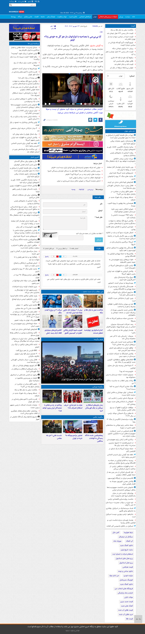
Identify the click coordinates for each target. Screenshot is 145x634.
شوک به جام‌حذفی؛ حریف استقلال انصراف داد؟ (73, 407)
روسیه (73, 189)
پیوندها (13, 16)
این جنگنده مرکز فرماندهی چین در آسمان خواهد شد (25, 150)
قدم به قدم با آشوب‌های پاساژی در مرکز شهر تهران (25, 73)
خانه (133, 16)
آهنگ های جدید (127, 606)
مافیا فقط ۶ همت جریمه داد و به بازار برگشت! (24, 58)
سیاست (127, 16)
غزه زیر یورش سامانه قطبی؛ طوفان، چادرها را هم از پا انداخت (121, 305)
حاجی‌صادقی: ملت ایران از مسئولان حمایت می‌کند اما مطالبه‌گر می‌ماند (25, 340)
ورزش (121, 16)
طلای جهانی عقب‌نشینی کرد (123, 61)
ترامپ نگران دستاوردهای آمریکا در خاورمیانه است (122, 266)
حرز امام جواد (114, 575)
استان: (131, 76)
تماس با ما (22, 2)
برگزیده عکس (98, 417)
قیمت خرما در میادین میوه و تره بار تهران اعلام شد (121, 38)
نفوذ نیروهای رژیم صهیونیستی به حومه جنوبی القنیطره (122, 260)
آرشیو (30, 2)
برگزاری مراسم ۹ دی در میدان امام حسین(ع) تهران (81, 379)
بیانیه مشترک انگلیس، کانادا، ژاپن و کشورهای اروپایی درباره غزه (121, 148)
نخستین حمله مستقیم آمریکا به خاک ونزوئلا (120, 319)
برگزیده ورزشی (97, 386)
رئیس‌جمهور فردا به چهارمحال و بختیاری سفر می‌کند (27, 291)
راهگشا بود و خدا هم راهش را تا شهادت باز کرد (26, 258)
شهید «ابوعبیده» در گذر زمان (26, 227)
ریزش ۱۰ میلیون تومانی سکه (122, 48)
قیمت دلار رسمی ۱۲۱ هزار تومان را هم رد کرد (120, 53)
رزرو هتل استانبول (126, 562)
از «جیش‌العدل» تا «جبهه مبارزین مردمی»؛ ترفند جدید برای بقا (122, 444)
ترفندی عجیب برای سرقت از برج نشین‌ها (26, 64)
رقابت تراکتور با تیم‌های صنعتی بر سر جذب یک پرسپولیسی (24, 100)
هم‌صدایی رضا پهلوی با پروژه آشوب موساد (121, 204)
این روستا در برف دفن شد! (27, 78)
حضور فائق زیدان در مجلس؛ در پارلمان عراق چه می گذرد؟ (123, 192)
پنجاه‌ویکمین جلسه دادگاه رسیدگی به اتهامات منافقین (94, 438)
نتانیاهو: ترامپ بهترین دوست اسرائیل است (120, 515)
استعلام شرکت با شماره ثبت (122, 554)
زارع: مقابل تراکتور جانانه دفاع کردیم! (23, 296)
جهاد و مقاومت (62, 16)
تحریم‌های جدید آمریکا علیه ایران (121, 173)
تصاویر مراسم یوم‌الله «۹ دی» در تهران (73, 437)
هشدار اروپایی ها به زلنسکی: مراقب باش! (121, 331)
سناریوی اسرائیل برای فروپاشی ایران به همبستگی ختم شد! (121, 293)
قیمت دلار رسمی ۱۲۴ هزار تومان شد (120, 33)
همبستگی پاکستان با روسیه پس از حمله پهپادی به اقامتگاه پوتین (121, 287)
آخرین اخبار (35, 157)
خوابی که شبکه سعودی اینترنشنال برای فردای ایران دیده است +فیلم (75, 167)
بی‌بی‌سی (90, 189)
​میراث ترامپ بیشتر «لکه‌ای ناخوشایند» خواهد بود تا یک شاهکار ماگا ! (120, 161)
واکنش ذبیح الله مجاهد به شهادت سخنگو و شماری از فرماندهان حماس (122, 222)
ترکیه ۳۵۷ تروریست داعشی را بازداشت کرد (123, 216)
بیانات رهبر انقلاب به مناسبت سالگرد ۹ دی (120, 382)
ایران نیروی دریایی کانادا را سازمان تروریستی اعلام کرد (26, 111)
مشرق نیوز (116, 7)
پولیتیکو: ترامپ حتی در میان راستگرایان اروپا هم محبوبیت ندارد (123, 494)
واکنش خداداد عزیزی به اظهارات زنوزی (23, 185)
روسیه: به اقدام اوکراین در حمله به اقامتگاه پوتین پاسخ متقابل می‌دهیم (121, 461)
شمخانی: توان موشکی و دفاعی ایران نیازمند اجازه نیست (121, 393)
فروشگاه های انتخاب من (124, 588)
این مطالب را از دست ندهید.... (92, 291)
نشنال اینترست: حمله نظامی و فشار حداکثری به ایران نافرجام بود (25, 48)
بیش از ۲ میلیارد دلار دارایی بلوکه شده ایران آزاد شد (72, 311)
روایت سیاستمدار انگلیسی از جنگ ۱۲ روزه (121, 420)
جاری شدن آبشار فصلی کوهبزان (25, 164)
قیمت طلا (129, 618)
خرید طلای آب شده (126, 614)
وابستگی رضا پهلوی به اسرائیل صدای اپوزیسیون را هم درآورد (120, 249)
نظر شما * (98, 217)
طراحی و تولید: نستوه (72, 630)
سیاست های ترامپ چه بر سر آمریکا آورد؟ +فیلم (83, 174)
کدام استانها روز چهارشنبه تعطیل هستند (93, 332)
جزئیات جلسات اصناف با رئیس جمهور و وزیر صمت (24, 406)
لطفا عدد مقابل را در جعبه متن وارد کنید (89, 233)
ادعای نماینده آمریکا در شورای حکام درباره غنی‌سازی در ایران (78, 181)
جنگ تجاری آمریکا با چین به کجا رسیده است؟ (122, 387)
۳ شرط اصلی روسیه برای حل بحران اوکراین (121, 366)
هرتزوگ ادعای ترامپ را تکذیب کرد (120, 398)
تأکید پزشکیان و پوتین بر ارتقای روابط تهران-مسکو (24, 334)
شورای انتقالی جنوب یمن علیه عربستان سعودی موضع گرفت (123, 210)
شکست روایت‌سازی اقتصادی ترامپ (120, 499)
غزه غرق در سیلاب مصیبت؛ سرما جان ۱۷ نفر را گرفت (120, 503)
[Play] (46, 104)
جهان (95, 16)
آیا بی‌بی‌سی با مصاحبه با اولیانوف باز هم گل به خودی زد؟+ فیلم (72, 38)
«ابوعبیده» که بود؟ (126, 371)
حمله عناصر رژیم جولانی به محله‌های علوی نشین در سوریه (120, 426)
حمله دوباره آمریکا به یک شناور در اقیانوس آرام (122, 450)
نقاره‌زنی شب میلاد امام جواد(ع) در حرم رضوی (25, 282)
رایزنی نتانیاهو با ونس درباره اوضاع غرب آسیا (25, 300)
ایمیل (100, 210)
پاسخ (47, 256)
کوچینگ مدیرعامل (126, 580)
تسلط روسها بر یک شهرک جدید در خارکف (122, 198)
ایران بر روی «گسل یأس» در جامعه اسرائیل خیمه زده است (121, 237)
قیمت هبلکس (128, 567)
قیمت (133, 25)
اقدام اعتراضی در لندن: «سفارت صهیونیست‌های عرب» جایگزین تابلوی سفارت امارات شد (121, 434)
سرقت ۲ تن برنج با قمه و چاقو (53, 311)
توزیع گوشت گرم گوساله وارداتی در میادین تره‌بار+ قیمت (121, 43)
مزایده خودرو (128, 575)
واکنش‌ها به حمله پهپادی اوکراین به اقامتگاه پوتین (121, 255)
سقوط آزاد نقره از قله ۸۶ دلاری (122, 57)
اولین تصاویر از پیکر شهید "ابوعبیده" (24, 53)
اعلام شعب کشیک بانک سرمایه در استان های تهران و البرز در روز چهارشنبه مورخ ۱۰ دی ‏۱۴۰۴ (24, 314)
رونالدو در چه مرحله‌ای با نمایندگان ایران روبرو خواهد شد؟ (52, 408)
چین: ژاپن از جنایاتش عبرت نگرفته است (121, 299)
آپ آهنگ (129, 541)
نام (101, 203)
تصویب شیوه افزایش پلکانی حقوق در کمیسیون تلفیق (72, 332)
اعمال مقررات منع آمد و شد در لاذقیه (119, 232)
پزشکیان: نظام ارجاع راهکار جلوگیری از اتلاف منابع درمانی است (25, 412)
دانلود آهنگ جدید (126, 545)
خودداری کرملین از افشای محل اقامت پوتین (120, 228)
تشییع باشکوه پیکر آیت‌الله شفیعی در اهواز (24, 418)
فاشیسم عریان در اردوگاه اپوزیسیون (120, 478)
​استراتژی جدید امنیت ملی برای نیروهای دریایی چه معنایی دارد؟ (123, 343)
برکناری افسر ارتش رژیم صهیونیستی (120, 439)
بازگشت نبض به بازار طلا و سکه (122, 30)
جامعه (43, 16)
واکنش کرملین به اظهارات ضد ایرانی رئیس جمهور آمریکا (121, 272)
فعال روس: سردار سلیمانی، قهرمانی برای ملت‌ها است (121, 186)
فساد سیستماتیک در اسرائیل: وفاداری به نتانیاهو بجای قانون (120, 509)
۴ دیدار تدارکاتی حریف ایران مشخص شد (25, 129)
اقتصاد (36, 16)
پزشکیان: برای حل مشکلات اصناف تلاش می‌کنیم (25, 196)
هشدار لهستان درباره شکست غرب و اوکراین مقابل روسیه (121, 521)
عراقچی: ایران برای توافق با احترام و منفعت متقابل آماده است (25, 246)
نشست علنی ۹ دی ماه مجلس (54, 437)
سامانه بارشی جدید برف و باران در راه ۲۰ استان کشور (25, 117)
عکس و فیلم (28, 16)
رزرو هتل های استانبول (124, 558)
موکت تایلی (128, 597)
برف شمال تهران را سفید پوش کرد (25, 134)
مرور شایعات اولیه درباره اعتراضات (24, 286)
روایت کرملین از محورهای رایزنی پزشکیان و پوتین (122, 154)
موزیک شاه (117, 541)
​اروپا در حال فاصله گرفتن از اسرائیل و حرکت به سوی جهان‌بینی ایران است (120, 136)
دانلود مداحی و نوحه (125, 571)
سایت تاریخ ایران (127, 549)
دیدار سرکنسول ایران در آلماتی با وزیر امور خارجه (24, 252)
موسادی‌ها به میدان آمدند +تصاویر (120, 283)
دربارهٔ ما (13, 2)
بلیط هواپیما (128, 532)
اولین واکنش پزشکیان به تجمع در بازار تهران (24, 123)
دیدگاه (20, 16)
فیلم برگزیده (98, 339)
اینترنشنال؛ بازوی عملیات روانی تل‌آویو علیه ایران (122, 142)
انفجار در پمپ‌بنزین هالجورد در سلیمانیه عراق (27, 379)
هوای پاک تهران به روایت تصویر (25, 320)
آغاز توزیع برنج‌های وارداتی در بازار (25, 365)
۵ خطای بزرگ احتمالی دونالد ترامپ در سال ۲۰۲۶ (121, 414)
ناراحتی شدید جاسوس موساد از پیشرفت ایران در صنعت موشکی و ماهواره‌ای (123, 312)
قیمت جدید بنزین (126, 601)
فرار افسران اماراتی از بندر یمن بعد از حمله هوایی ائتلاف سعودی (121, 473)
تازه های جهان (129, 131)
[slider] (57, 104)
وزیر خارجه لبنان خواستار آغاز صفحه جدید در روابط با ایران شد (121, 168)
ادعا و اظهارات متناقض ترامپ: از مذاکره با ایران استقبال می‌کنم (122, 467)
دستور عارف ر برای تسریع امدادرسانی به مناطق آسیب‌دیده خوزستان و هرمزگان (24, 208)
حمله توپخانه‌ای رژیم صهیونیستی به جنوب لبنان (25, 324)
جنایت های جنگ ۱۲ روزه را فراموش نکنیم (121, 177)
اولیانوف (81, 189)
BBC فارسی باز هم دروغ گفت (26, 350)
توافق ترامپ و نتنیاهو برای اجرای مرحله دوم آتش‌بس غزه (122, 349)
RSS (37, 2)
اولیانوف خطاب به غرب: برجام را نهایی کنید (84, 177)
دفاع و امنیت (73, 16)
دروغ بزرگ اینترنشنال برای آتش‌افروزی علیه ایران (124, 278)
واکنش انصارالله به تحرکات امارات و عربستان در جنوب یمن (121, 355)
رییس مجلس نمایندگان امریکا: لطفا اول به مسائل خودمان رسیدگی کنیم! (74, 171)
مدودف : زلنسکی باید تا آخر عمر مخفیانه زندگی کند (122, 337)
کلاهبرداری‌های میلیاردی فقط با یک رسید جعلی (53, 332)
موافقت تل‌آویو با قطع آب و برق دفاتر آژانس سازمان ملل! (122, 408)
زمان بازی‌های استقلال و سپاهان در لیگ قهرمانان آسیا (94, 408)
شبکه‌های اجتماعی (85, 16)
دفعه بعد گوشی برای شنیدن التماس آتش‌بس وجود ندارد (121, 456)
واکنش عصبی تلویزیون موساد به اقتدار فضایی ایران (122, 482)
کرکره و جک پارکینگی (125, 593)
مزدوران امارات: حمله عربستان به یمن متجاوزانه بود (120, 376)
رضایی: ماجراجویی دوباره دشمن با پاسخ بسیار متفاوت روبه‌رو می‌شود (26, 231)
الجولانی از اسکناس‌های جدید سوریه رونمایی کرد (121, 402)
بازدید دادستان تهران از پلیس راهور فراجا (25, 190)
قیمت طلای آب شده (125, 610)
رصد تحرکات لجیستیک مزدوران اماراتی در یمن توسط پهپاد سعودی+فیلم (120, 325)
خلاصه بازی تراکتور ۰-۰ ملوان (26, 305)
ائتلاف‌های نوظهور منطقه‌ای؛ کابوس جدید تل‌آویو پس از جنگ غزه (121, 361)
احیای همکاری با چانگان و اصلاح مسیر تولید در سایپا (26, 264)
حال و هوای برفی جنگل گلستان (25, 161)
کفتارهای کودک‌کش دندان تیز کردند (120, 182)
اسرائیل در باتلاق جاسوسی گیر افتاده (120, 526)
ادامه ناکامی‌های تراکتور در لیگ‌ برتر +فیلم (25, 345)
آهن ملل (116, 532)
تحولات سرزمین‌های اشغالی (108, 16)
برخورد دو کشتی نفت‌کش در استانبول (23, 375)
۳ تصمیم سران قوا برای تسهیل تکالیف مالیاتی (27, 355)
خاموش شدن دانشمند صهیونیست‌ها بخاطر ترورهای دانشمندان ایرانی (121, 488)
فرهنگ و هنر (51, 16)
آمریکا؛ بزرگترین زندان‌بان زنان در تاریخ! (122, 243)
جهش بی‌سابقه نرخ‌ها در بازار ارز (121, 67)
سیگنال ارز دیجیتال (126, 536)
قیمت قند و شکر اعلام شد (123, 64)
